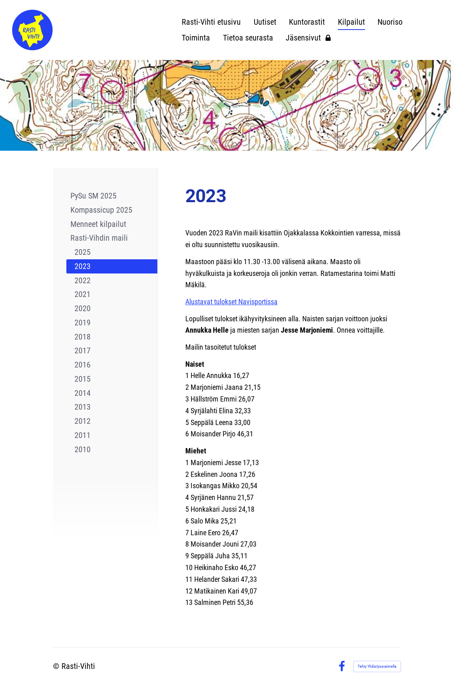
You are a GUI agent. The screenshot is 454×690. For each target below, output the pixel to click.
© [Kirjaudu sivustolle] (57, 666)
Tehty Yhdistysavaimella (377, 666)
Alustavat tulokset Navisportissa (231, 301)
